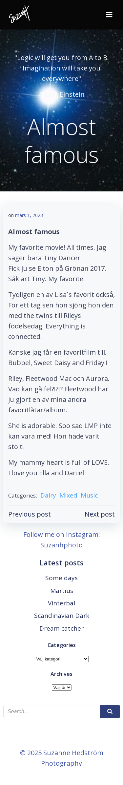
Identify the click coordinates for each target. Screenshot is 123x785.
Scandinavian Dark (61, 615)
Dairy (48, 495)
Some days (61, 578)
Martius (61, 590)
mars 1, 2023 (29, 215)
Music (89, 495)
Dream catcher (61, 628)
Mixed (68, 495)
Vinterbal (61, 603)
